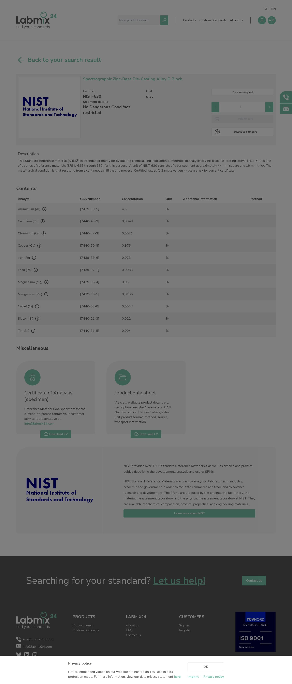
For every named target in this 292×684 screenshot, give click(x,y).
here (177, 676)
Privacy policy (213, 676)
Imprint (193, 676)
